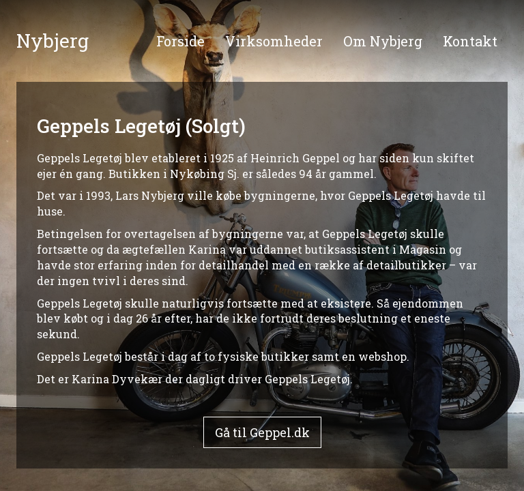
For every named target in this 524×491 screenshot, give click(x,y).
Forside (180, 41)
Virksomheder (274, 41)
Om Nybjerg (382, 41)
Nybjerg (52, 40)
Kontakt (470, 41)
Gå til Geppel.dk (262, 432)
